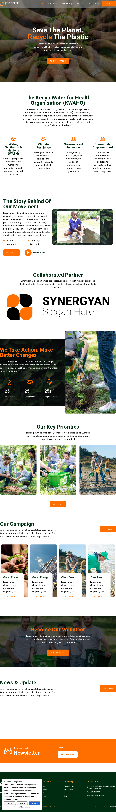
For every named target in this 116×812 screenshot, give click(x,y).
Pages (79, 4)
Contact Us (93, 4)
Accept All (34, 803)
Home (41, 4)
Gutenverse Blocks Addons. (46, 806)
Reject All (22, 803)
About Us (52, 4)
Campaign (66, 4)
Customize (9, 803)
